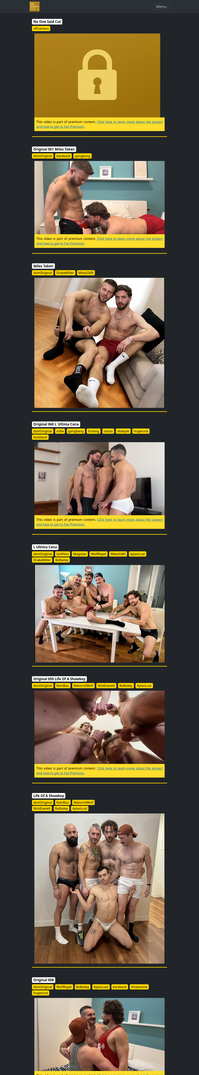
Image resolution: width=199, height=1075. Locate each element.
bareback (63, 156)
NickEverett (106, 685)
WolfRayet (98, 554)
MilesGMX (85, 273)
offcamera (41, 28)
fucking (93, 431)
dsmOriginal (42, 156)
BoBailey (61, 560)
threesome (139, 987)
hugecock (141, 431)
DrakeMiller (65, 273)
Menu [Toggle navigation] (161, 6)
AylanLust (137, 554)
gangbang (82, 156)
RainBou (62, 685)
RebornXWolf (83, 685)
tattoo (108, 431)
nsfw (60, 431)
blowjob (123, 431)
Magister (80, 554)
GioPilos (62, 554)
